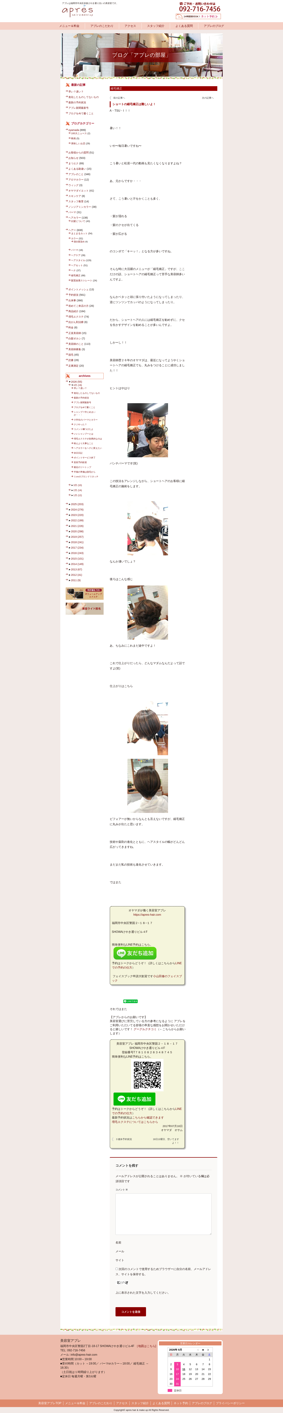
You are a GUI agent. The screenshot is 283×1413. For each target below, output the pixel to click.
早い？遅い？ (76, 91)
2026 (76, 381)
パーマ (72, 212)
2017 (77, 547)
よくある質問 (184, 25)
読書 (70, 360)
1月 (77, 495)
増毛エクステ (76, 316)
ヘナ (73, 270)
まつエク (73, 163)
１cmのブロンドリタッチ (86, 476)
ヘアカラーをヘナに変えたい (88, 448)
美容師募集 (74, 349)
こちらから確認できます (148, 1117)
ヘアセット (77, 265)
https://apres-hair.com (147, 914)
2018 (77, 542)
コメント (122, 1189)
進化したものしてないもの (83, 97)
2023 (77, 515)
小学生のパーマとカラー (86, 420)
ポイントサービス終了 (84, 457)
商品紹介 (73, 311)
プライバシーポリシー (230, 1403)
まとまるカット (79, 233)
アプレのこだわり (102, 25)
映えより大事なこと (83, 443)
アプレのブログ (214, 25)
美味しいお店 (78, 143)
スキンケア (74, 196)
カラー (74, 238)
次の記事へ (208, 97)
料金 (70, 327)
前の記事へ (119, 97)
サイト (120, 1260)
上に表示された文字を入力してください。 (143, 1292)
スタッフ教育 (76, 201)
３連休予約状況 (124, 1139)
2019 (77, 536)
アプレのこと (76, 174)
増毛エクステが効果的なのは (88, 438)
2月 (77, 490)
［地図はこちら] (145, 1346)
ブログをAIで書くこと (81, 113)
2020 (77, 531)
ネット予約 (181, 1403)
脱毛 (70, 354)
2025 (77, 504)
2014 (77, 564)
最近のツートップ (82, 467)
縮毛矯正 (116, 88)
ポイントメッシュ (78, 289)
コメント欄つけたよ (83, 429)
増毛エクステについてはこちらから (135, 1121)
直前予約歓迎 (80, 462)
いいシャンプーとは (83, 434)
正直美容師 (74, 333)
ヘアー (72, 230)
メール (120, 1251)
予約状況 (73, 294)
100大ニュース (79, 133)
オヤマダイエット (78, 190)
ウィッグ (73, 185)
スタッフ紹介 (155, 25)
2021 (77, 526)
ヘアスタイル (78, 260)
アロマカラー (76, 179)
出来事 (72, 300)
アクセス (130, 25)
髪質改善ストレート (81, 280)
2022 (77, 520)
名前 (118, 1242)
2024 (77, 509)
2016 (77, 553)
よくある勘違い (77, 168)
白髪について (78, 221)
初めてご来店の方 (78, 305)
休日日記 (78, 453)
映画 (73, 138)
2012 (76, 574)
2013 (76, 569)
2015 (77, 558)
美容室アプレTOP (50, 1403)
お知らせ (73, 158)
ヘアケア (75, 255)
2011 (76, 580)
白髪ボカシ (74, 338)
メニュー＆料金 (69, 25)
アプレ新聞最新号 (78, 107)
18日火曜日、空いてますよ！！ (166, 1141)
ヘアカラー (74, 217)
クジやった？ (80, 424)
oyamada (73, 130)
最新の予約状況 (77, 102)
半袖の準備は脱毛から (84, 472)
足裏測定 (73, 365)
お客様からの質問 (78, 152)
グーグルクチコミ (145, 1029)
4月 (77, 385)
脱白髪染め (79, 241)
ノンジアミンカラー (79, 206)
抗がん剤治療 (76, 322)
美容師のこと (76, 343)
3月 (77, 485)
